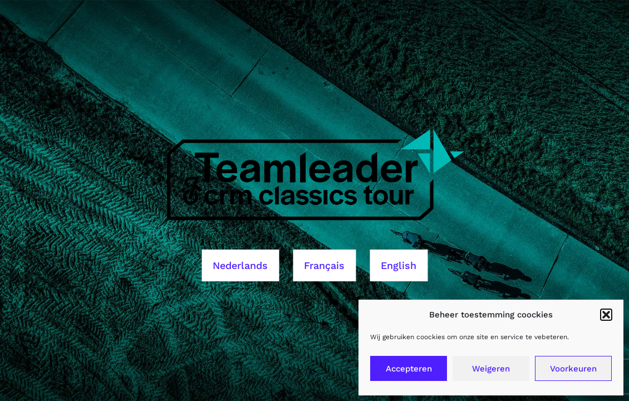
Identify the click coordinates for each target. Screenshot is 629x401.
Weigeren (491, 369)
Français (324, 265)
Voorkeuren (573, 369)
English (398, 265)
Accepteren (409, 369)
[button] (606, 314)
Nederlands (240, 265)
